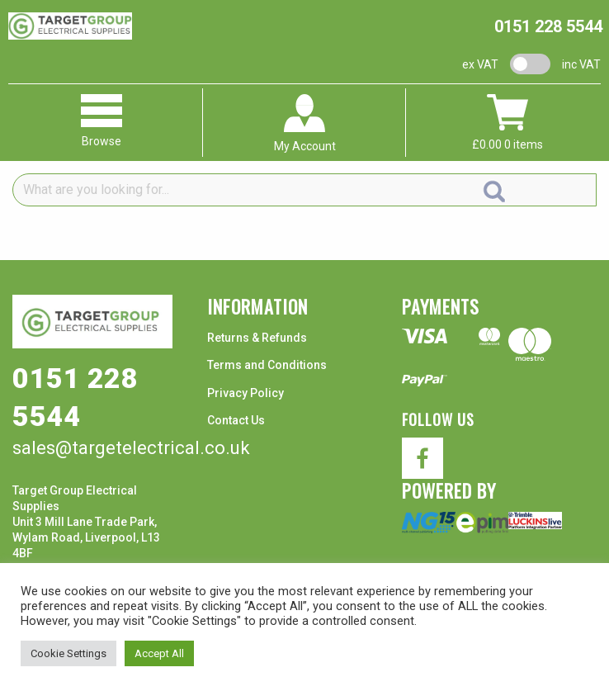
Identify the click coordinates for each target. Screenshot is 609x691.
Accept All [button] (159, 653)
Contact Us (236, 420)
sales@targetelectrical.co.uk (131, 448)
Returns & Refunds (257, 337)
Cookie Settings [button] (68, 653)
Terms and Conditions (267, 365)
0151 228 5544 (548, 26)
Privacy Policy (245, 393)
